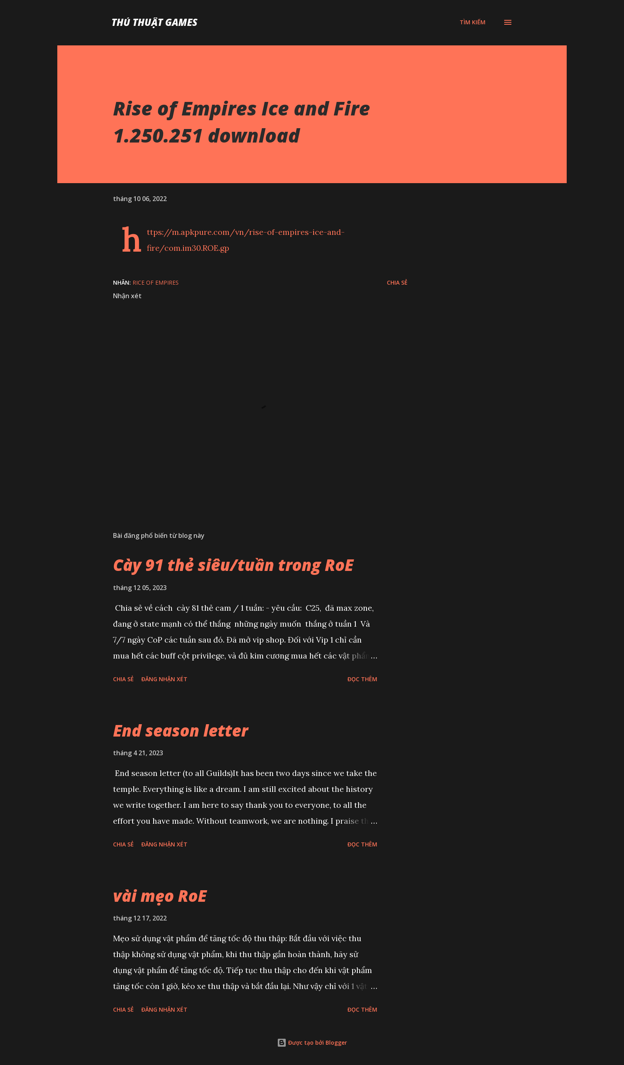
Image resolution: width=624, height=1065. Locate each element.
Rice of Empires (156, 282)
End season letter (180, 730)
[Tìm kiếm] (473, 22)
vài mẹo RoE (160, 896)
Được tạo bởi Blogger (312, 1042)
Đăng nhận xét (164, 679)
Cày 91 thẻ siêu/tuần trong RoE (233, 565)
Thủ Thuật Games (154, 22)
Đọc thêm (362, 679)
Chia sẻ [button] (397, 282)
